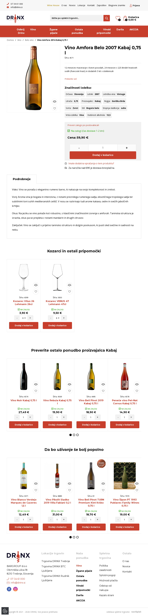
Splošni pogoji (107, 575)
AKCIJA (134, 29)
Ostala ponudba (77, 31)
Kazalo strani (106, 595)
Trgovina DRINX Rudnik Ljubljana (55, 578)
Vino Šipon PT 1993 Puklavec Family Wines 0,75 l (124, 502)
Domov (10, 40)
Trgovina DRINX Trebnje (55, 561)
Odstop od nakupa (105, 587)
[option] (33, 78)
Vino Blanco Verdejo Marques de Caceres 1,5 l (24, 502)
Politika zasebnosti (105, 567)
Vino (33, 29)
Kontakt (91, 5)
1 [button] (70, 435)
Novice (72, 5)
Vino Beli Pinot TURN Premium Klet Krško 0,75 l (91, 502)
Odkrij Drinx (20, 31)
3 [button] (77, 435)
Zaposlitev (101, 5)
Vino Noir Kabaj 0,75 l (24, 400)
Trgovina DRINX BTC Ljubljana (53, 568)
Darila (120, 29)
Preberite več (71, 78)
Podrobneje (22, 179)
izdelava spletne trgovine (118, 611)
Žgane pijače (54, 31)
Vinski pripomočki (104, 31)
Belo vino (29, 40)
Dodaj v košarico (102, 155)
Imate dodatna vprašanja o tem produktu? (89, 163)
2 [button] (74, 435)
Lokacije (81, 5)
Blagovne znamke (116, 5)
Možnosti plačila (108, 580)
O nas (64, 5)
